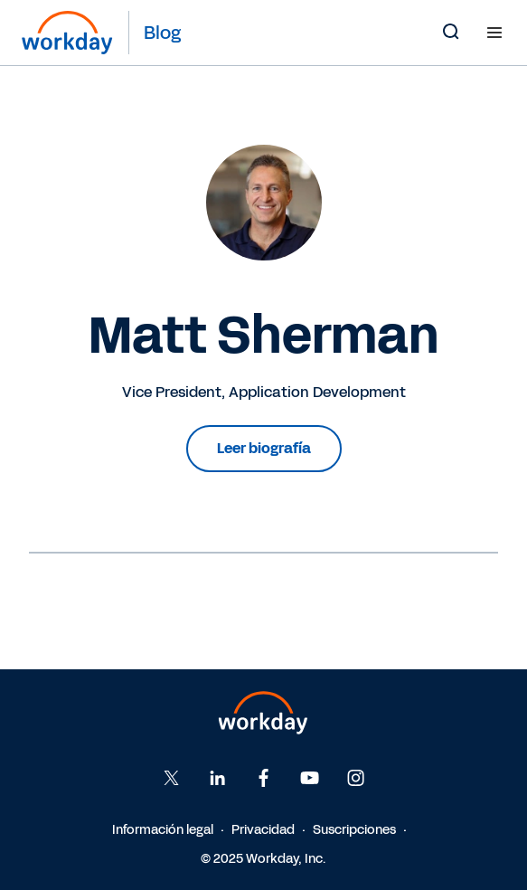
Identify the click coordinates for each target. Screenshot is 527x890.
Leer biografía (264, 448)
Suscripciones (354, 829)
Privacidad (263, 829)
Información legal (162, 829)
